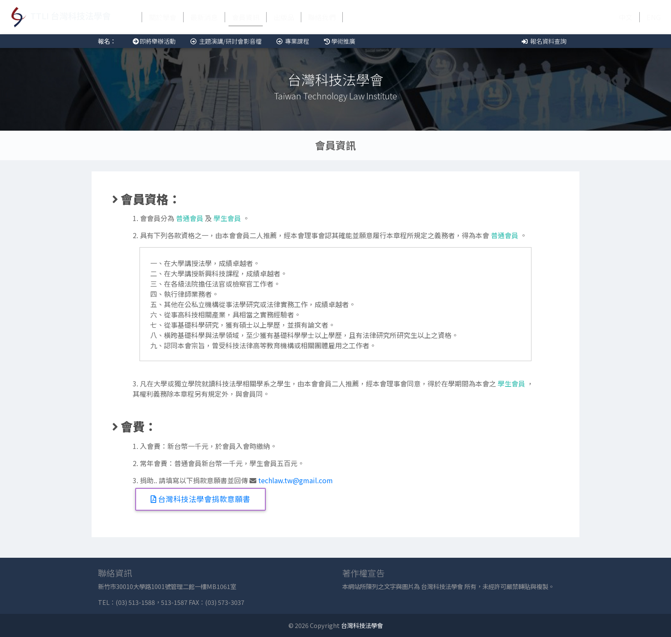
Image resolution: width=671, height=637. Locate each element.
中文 (625, 17)
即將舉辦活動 (152, 40)
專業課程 (292, 40)
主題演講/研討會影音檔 (225, 40)
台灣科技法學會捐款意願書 (200, 498)
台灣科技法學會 (362, 625)
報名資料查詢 (543, 40)
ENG (654, 17)
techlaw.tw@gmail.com (295, 480)
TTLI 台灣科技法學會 (59, 17)
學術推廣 (339, 40)
